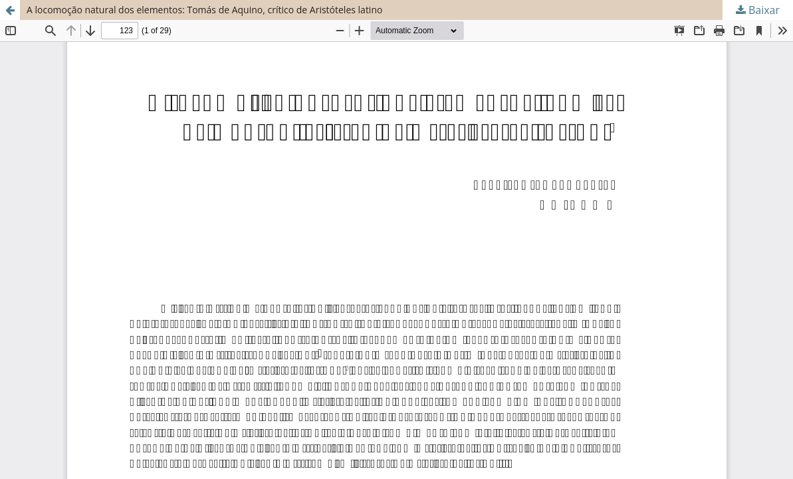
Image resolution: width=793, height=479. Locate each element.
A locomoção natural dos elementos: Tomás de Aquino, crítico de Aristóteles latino (204, 9)
